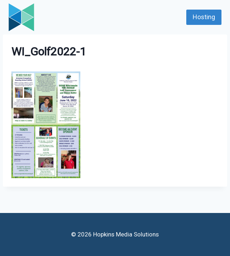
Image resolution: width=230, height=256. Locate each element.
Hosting (204, 17)
